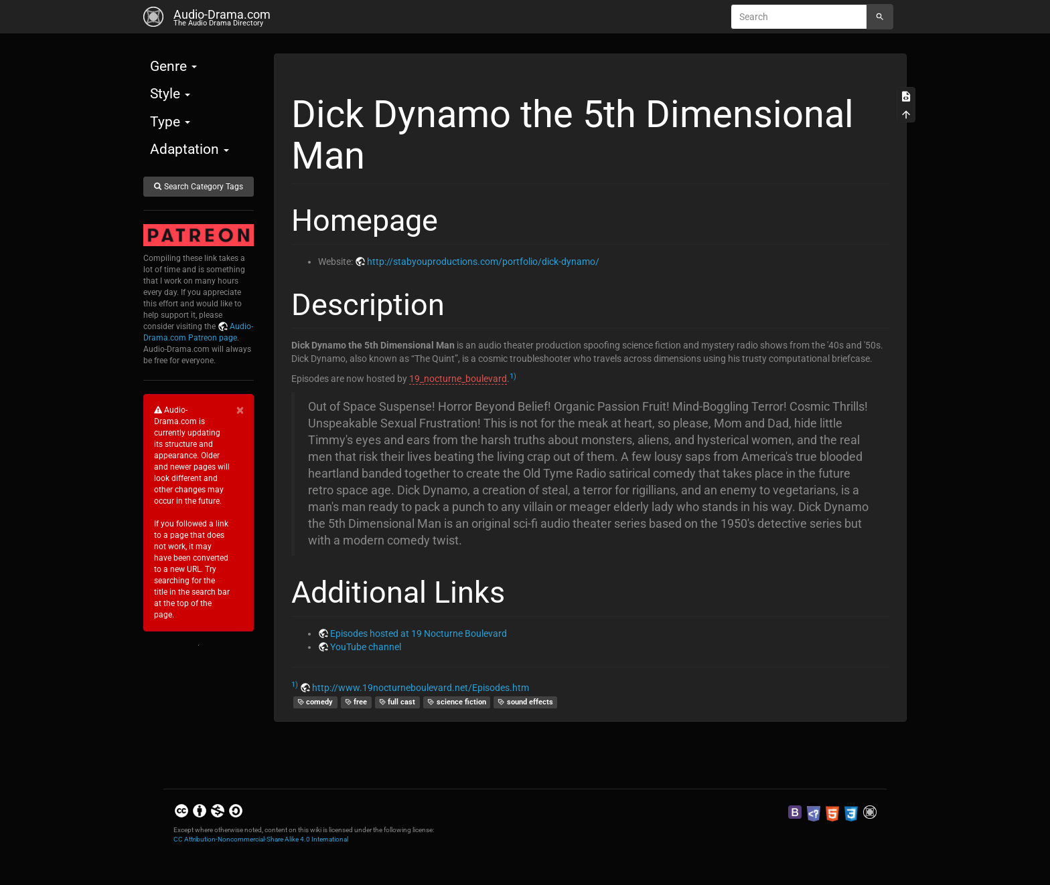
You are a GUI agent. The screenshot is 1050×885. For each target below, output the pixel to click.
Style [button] (170, 94)
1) (513, 376)
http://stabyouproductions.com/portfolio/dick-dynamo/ (483, 261)
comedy (315, 702)
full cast (397, 702)
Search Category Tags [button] (198, 186)
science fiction (456, 702)
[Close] (240, 410)
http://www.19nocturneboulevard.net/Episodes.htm (420, 687)
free (356, 702)
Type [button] (170, 122)
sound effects (525, 702)
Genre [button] (173, 66)
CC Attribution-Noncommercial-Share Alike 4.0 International (260, 839)
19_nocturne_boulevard (458, 378)
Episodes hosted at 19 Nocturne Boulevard (418, 633)
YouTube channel (365, 647)
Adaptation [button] (189, 149)
